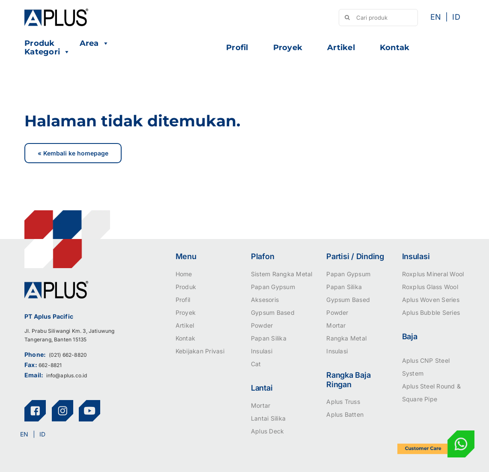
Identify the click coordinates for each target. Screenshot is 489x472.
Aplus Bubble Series (431, 312)
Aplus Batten (345, 414)
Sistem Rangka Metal (282, 274)
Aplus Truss (343, 401)
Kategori (47, 52)
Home (184, 274)
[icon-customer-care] (435, 434)
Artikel (341, 47)
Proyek (287, 47)
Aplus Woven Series (430, 299)
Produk (39, 43)
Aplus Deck (267, 431)
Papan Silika (268, 338)
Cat (256, 363)
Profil (237, 47)
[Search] (347, 17)
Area (94, 43)
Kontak (394, 47)
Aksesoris (265, 299)
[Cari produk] (378, 17)
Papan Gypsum (273, 286)
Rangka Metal (346, 338)
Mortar (260, 405)
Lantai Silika (268, 418)
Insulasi (261, 351)
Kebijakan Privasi (200, 351)
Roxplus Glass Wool (430, 286)
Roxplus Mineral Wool (433, 274)
